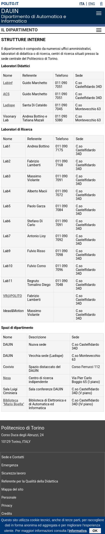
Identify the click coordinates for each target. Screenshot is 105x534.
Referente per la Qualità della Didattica (29, 481)
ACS (6, 94)
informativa (77, 532)
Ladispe (9, 105)
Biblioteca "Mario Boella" (13, 402)
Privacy (6, 505)
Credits (6, 513)
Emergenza (9, 465)
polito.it (10, 3)
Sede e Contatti (12, 457)
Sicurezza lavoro (13, 473)
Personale (8, 497)
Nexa (7, 378)
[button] (101, 4)
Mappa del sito (12, 489)
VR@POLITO (12, 296)
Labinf (8, 83)
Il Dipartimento (19, 30)
